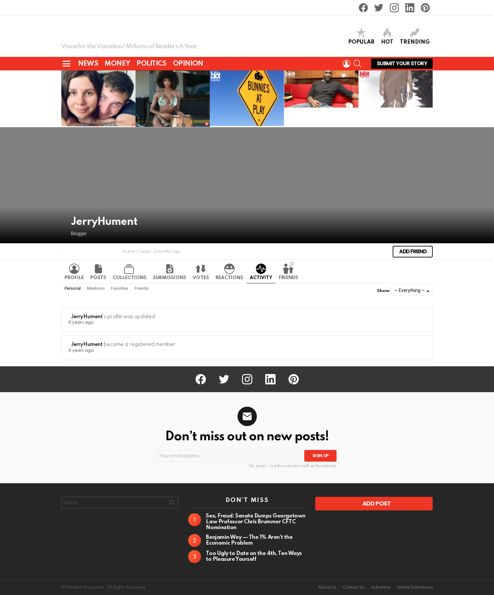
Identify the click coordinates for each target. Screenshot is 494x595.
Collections (129, 277)
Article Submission (415, 587)
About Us (327, 587)
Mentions (96, 288)
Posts (98, 277)
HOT (387, 36)
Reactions (229, 277)
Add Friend (412, 251)
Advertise (380, 587)
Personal (73, 288)
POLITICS (151, 63)
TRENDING (415, 36)
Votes (201, 277)
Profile (74, 277)
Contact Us (354, 587)
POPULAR (361, 36)
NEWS (88, 63)
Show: (383, 290)
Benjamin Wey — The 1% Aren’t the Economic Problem (249, 540)
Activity (261, 277)
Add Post (376, 503)
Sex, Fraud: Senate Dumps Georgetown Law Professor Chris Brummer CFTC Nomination (255, 521)
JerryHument (87, 316)
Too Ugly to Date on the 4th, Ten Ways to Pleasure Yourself (254, 556)
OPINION (188, 63)
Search (172, 503)
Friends (288, 270)
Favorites (119, 288)
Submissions (169, 277)
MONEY (117, 63)
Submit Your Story (402, 64)
